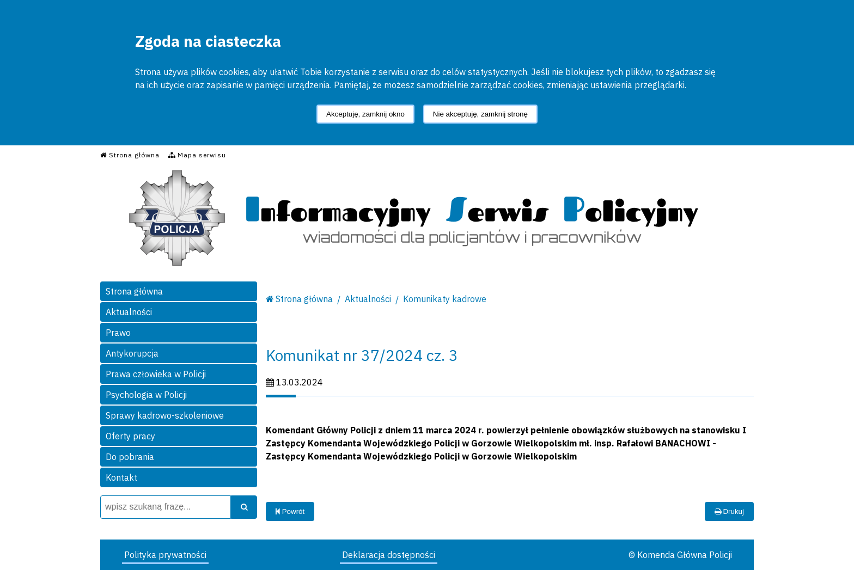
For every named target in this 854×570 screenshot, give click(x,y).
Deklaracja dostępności (388, 554)
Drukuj (729, 511)
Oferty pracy (130, 436)
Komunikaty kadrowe (444, 298)
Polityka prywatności (165, 554)
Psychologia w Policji (146, 394)
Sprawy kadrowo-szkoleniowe (165, 415)
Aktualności (129, 312)
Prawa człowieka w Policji (156, 374)
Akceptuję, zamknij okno (365, 114)
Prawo (118, 332)
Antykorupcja (132, 353)
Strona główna (134, 291)
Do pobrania (130, 456)
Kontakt (121, 477)
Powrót (290, 511)
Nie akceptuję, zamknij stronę (480, 114)
